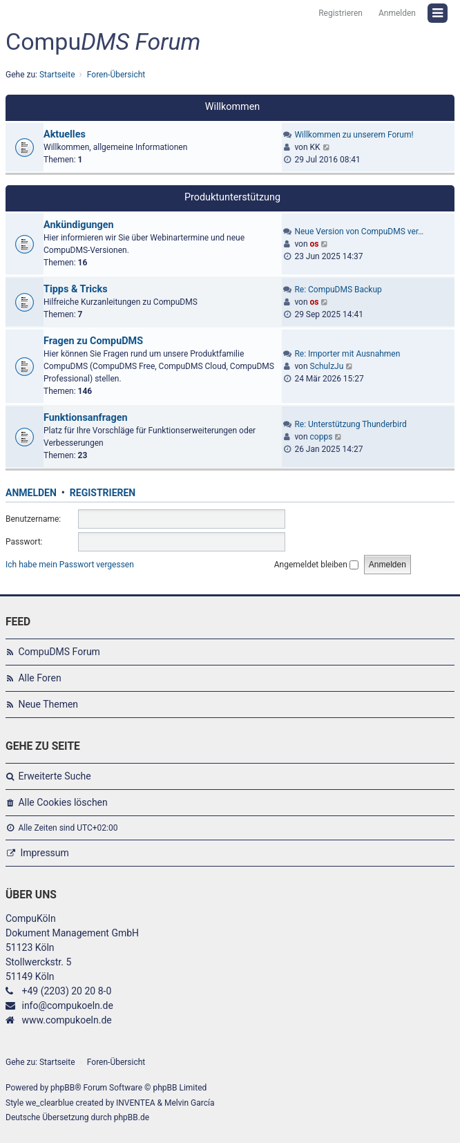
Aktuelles (65, 134)
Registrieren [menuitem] (340, 13)
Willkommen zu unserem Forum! (353, 135)
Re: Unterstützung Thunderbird (350, 424)
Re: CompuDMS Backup (337, 289)
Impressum (44, 852)
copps (321, 437)
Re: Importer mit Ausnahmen (347, 354)
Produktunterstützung (232, 197)
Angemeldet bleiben (316, 564)
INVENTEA (135, 1103)
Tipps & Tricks (76, 289)
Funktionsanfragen (86, 418)
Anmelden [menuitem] (397, 13)
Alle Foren (39, 677)
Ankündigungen (79, 225)
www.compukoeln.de (66, 1020)
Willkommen (232, 107)
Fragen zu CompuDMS (93, 341)
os (314, 244)
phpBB (62, 1088)
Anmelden (31, 492)
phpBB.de (131, 1117)
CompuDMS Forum (58, 651)
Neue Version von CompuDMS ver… (358, 231)
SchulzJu (327, 366)
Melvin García (189, 1103)
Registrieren (102, 492)
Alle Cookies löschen (62, 802)
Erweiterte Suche (54, 776)
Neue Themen (48, 704)
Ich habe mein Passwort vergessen (70, 564)
